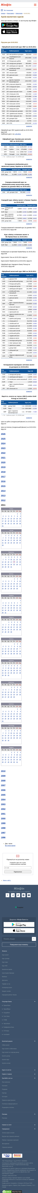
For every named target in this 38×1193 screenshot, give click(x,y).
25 (5, 523)
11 (5, 518)
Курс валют (5, 955)
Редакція (4, 1089)
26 (8, 523)
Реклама (4, 1118)
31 (2, 526)
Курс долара (5, 958)
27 (11, 523)
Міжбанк (4, 976)
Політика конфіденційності (10, 1104)
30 (20, 523)
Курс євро (5, 962)
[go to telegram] (13, 895)
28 (14, 523)
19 (8, 521)
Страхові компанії (7, 1147)
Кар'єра (4, 1093)
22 (17, 521)
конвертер (29, 126)
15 (17, 518)
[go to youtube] (29, 895)
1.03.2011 (18, 134)
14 (14, 518)
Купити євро (5, 1059)
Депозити (5, 980)
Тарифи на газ (6, 984)
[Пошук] (34, 939)
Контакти (4, 1085)
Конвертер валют (7, 987)
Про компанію (6, 1082)
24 (2, 523)
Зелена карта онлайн (8, 1133)
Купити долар (6, 1056)
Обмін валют (5, 1045)
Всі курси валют (10, 845)
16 (20, 518)
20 (11, 521)
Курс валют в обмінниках (9, 1048)
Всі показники (8, 10)
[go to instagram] (23, 895)
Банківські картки (7, 969)
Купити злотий (6, 1063)
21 (14, 521)
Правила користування (8, 1100)
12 (8, 518)
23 (20, 521)
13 (11, 518)
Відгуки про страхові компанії (10, 1136)
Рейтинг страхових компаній (10, 1140)
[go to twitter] (18, 895)
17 (2, 521)
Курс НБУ (4, 966)
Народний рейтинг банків (9, 995)
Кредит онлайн (6, 991)
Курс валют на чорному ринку (10, 1052)
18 (5, 521)
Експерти (4, 1096)
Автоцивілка (5, 1143)
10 (2, 518)
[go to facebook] (7, 895)
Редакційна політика (8, 1107)
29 (17, 523)
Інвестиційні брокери (8, 973)
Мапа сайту (7, 880)
